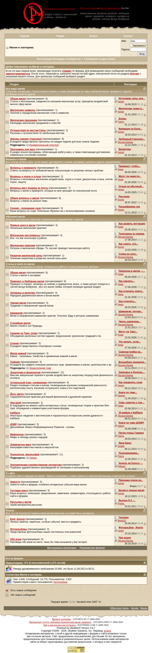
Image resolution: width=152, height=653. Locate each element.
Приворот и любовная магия (60, 8)
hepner (121, 395)
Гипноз (33, 457)
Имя (123, 41)
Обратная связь (119, 608)
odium (121, 426)
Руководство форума (92, 547)
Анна (120, 169)
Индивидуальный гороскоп (44, 145)
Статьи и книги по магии (20, 264)
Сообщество (75, 59)
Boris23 (122, 520)
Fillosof (121, 466)
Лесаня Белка (125, 142)
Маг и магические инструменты (59, 625)
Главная (24, 36)
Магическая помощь (110, 8)
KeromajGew (60, 582)
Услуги (93, 36)
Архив (134, 608)
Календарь (58, 59)
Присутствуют (14, 562)
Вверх (143, 608)
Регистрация (44, 59)
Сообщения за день (95, 59)
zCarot (107, 630)
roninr (121, 530)
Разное (10, 510)
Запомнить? (138, 45)
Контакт (128, 36)
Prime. (121, 503)
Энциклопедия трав (40, 368)
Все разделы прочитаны (61, 547)
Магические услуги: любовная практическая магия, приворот (60, 622)
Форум (60, 36)
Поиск (111, 59)
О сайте (10, 473)
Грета (121, 121)
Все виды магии (15, 88)
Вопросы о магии (16, 159)
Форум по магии (88, 8)
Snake (121, 446)
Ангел (121, 101)
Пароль (125, 49)
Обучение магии (15, 216)
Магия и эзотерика (61, 619)
